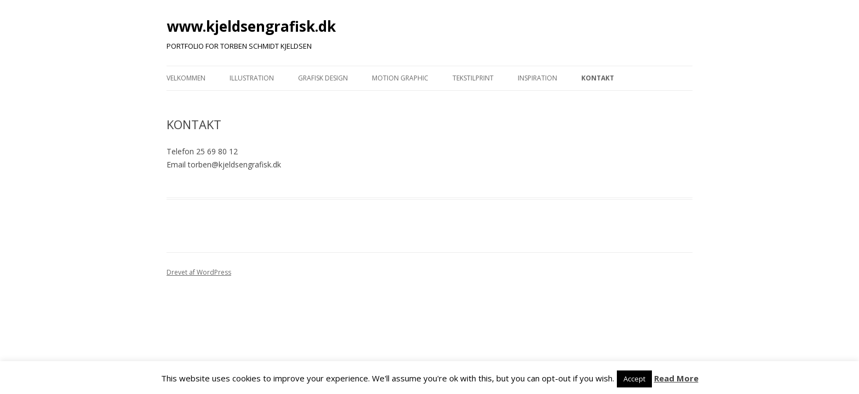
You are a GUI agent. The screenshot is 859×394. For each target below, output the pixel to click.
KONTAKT (597, 78)
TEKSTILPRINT (473, 78)
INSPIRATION (537, 78)
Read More (676, 378)
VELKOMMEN (186, 78)
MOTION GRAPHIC (400, 78)
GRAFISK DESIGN (323, 78)
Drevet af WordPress (199, 272)
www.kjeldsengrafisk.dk (251, 26)
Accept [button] (634, 379)
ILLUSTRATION (252, 78)
